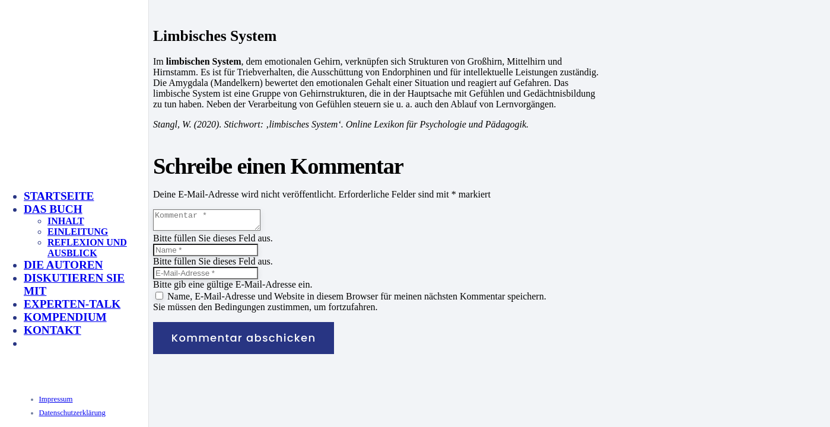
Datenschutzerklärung (72, 413)
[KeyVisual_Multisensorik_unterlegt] (150, 298)
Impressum (56, 399)
